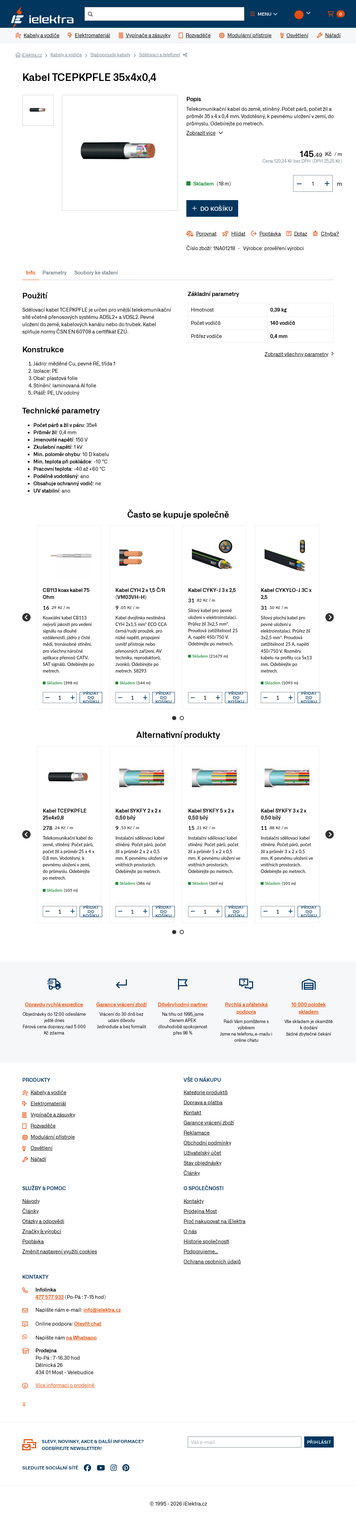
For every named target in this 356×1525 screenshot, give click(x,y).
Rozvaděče (43, 1129)
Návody (31, 1205)
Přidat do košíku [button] (91, 701)
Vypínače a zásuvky (53, 1118)
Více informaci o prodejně (65, 1389)
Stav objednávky (202, 1167)
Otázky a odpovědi (43, 1225)
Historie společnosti (206, 1245)
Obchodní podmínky (207, 1146)
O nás (190, 1235)
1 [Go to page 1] (174, 722)
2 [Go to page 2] (182, 722)
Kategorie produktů (206, 1096)
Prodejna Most (200, 1215)
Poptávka (33, 1245)
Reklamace (197, 1136)
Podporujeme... (201, 1255)
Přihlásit (319, 1445)
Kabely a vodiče (66, 58)
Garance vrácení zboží (209, 1126)
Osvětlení (41, 1152)
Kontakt (192, 1116)
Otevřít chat (87, 1327)
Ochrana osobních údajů (212, 1265)
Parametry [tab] (54, 276)
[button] (278, 16)
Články (192, 1177)
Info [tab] (30, 276)
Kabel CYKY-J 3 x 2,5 (212, 594)
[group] (69, 621)
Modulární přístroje (53, 1141)
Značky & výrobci (41, 1235)
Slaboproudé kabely (110, 58)
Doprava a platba (203, 1106)
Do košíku (212, 212)
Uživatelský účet (202, 1157)
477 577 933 (49, 1300)
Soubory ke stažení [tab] (96, 276)
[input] (59, 701)
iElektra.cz (32, 59)
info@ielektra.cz (102, 1313)
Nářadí (38, 1163)
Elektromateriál (48, 1107)
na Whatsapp (81, 1341)
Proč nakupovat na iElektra (214, 1225)
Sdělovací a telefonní (159, 58)
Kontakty (194, 1205)
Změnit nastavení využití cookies (59, 1255)
